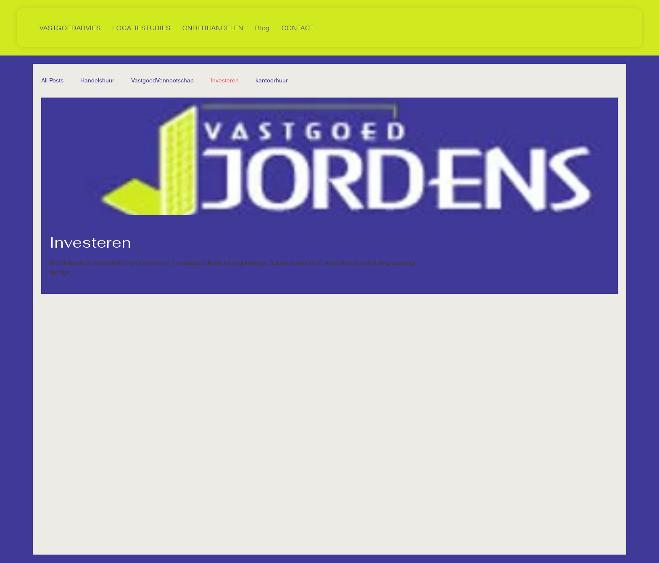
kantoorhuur (272, 80)
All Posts (52, 80)
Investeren (225, 80)
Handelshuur (97, 80)
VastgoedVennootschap (162, 80)
